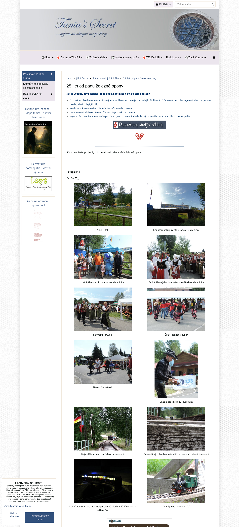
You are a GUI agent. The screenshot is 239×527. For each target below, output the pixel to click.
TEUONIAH (152, 57)
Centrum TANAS (69, 57)
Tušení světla (97, 57)
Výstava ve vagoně (125, 57)
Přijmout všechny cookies (40, 517)
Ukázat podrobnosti (14, 515)
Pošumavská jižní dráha (39, 76)
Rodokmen (173, 57)
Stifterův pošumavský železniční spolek (35, 85)
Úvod (47, 57)
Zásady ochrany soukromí (17, 506)
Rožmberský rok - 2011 (39, 96)
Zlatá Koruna (195, 57)
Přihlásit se (163, 4)
